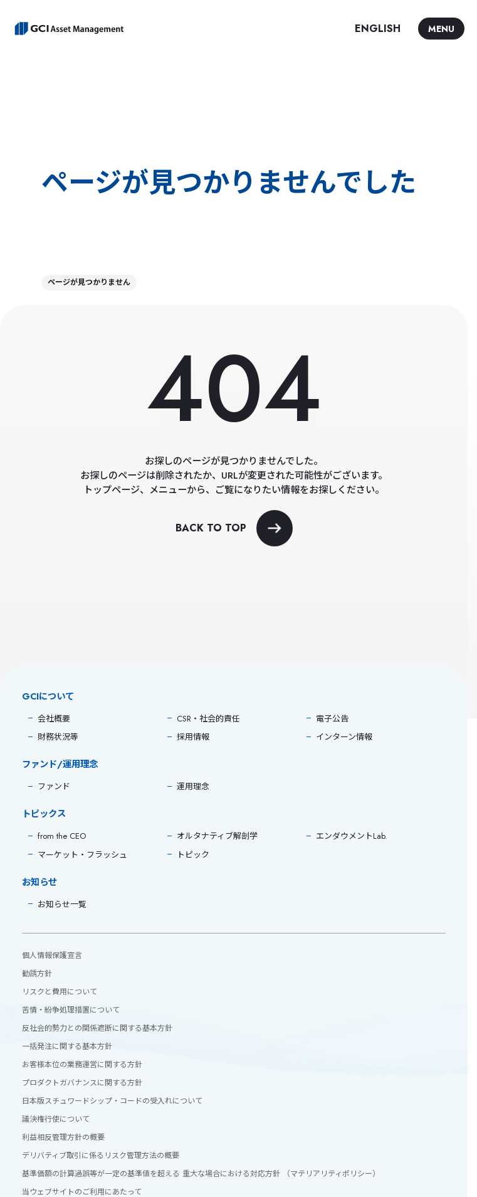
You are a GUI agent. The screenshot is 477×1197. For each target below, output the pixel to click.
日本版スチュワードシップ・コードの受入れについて (112, 1101)
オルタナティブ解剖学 (217, 836)
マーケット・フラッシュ (82, 855)
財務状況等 (58, 737)
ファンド (54, 786)
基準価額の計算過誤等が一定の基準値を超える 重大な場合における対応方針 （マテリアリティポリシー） (201, 1173)
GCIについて (48, 696)
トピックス (44, 813)
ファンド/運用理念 (60, 764)
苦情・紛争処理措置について (71, 1010)
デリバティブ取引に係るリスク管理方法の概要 (100, 1155)
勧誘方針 (37, 973)
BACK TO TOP (234, 528)
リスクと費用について (59, 992)
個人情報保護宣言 (52, 955)
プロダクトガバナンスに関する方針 (82, 1082)
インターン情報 (344, 737)
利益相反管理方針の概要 (63, 1137)
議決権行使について (56, 1119)
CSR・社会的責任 (208, 719)
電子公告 (332, 719)
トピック (193, 855)
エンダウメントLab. (351, 836)
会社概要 (54, 719)
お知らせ (39, 882)
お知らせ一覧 (62, 904)
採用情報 (193, 737)
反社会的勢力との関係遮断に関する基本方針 (97, 1028)
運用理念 (193, 786)
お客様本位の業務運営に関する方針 (82, 1064)
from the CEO (62, 836)
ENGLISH (378, 28)
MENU (441, 29)
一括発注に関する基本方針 (67, 1046)
